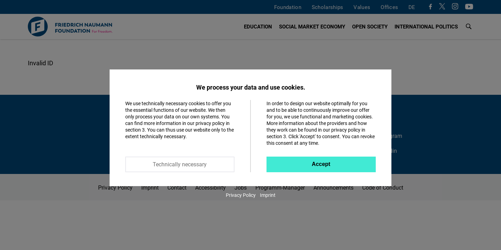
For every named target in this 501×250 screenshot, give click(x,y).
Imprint (268, 195)
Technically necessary (180, 164)
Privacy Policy (241, 195)
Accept (321, 164)
